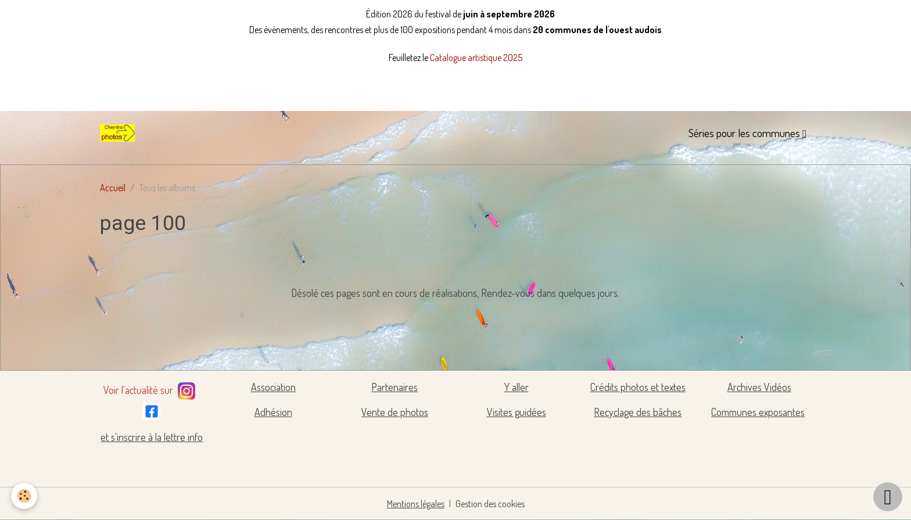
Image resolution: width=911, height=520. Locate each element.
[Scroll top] (887, 496)
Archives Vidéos (759, 387)
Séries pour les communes (745, 132)
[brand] (119, 133)
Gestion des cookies (490, 504)
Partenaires (394, 387)
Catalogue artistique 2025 (476, 57)
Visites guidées (516, 412)
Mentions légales (415, 504)
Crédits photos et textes (638, 387)
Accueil (112, 187)
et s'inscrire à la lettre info (152, 437)
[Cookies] (25, 496)
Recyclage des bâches (638, 412)
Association (273, 387)
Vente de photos (394, 412)
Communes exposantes (758, 412)
